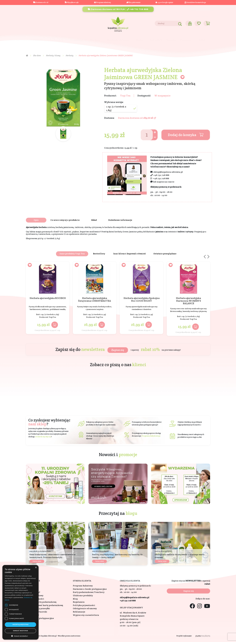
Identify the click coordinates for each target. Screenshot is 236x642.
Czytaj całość (37, 561)
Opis (36, 220)
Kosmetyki (36, 40)
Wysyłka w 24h (72, 2)
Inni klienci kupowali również (129, 253)
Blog (45, 23)
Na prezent (76, 40)
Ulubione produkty (83, 595)
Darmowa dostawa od (137, 117)
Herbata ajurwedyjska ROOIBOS (48, 298)
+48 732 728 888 (137, 9)
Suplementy (56, 40)
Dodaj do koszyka (185, 134)
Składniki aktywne (118, 40)
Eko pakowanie (135, 2)
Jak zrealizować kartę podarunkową (44, 605)
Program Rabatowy (83, 585)
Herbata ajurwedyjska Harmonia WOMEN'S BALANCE (188, 301)
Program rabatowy (102, 2)
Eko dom (95, 40)
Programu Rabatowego (150, 436)
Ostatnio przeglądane (164, 253)
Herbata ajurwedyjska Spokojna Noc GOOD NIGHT (142, 299)
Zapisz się (117, 350)
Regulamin (79, 602)
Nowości (171, 40)
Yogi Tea (125, 95)
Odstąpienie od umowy (85, 608)
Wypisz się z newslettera (86, 615)
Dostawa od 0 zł (40, 2)
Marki (139, 40)
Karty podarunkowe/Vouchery (88, 592)
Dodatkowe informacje (120, 220)
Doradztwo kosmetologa (195, 2)
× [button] (36, 567)
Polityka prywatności (84, 605)
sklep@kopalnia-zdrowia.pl (168, 172)
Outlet (202, 40)
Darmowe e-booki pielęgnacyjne (90, 589)
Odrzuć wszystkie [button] (20, 631)
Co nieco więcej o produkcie (65, 220)
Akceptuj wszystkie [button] (20, 624)
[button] (207, 483)
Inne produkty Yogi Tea (72, 253)
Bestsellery (156, 40)
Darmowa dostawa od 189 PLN (106, 9)
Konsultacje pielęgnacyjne (40, 618)
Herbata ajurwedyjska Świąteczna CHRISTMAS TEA (94, 299)
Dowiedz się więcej (43, 436)
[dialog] (20, 602)
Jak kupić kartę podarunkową (41, 602)
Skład (94, 220)
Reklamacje (79, 611)
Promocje (185, 40)
